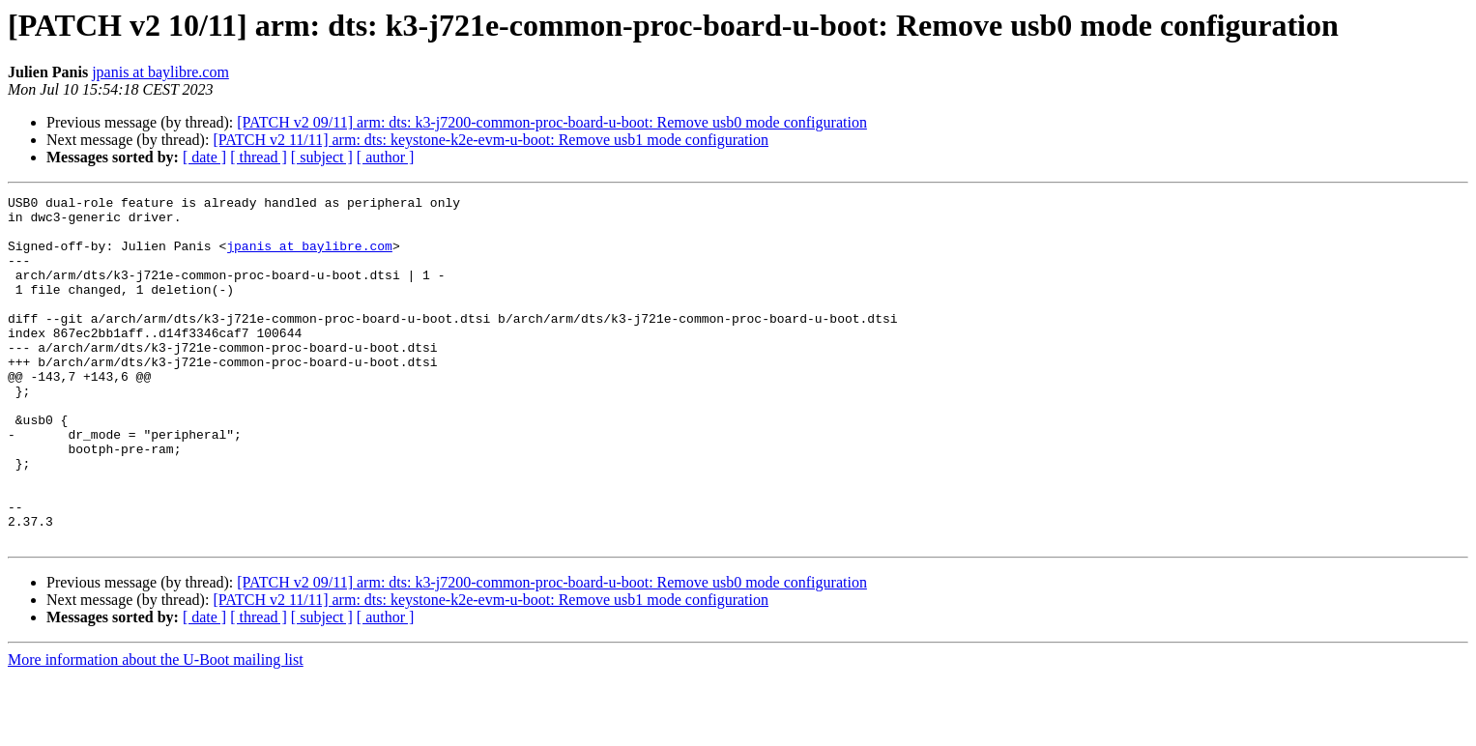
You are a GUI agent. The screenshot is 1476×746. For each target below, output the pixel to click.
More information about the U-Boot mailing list (156, 729)
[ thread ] (258, 157)
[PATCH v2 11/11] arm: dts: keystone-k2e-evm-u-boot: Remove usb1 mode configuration (490, 139)
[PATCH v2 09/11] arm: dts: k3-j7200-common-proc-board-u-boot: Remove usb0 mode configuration (552, 122)
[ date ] (204, 157)
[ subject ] (322, 157)
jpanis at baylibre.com (160, 72)
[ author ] (386, 157)
